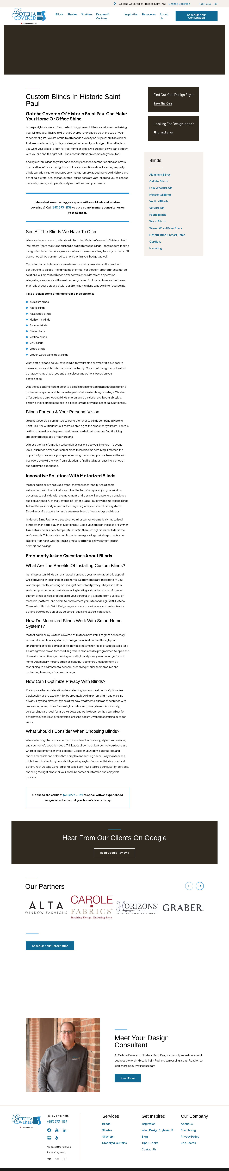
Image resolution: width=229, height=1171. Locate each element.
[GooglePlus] (49, 1082)
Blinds (106, 1068)
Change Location (179, 3)
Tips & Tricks (150, 1087)
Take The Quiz (163, 103)
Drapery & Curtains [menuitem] (102, 16)
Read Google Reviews (114, 852)
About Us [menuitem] (164, 16)
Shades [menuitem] (72, 14)
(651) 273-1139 (209, 3)
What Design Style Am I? (157, 1074)
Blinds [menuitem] (59, 14)
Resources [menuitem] (149, 14)
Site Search (188, 1087)
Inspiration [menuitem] (131, 14)
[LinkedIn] (64, 1074)
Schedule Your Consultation (196, 16)
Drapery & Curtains (114, 1087)
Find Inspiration (164, 132)
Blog (145, 1080)
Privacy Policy (190, 1080)
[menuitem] (173, 174)
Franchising (188, 1074)
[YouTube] (57, 1074)
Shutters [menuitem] (86, 14)
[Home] (28, 16)
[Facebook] (49, 1074)
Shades (107, 1074)
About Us (187, 1068)
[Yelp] (57, 1082)
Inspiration (148, 1068)
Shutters (108, 1080)
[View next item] (200, 886)
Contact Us (149, 1093)
